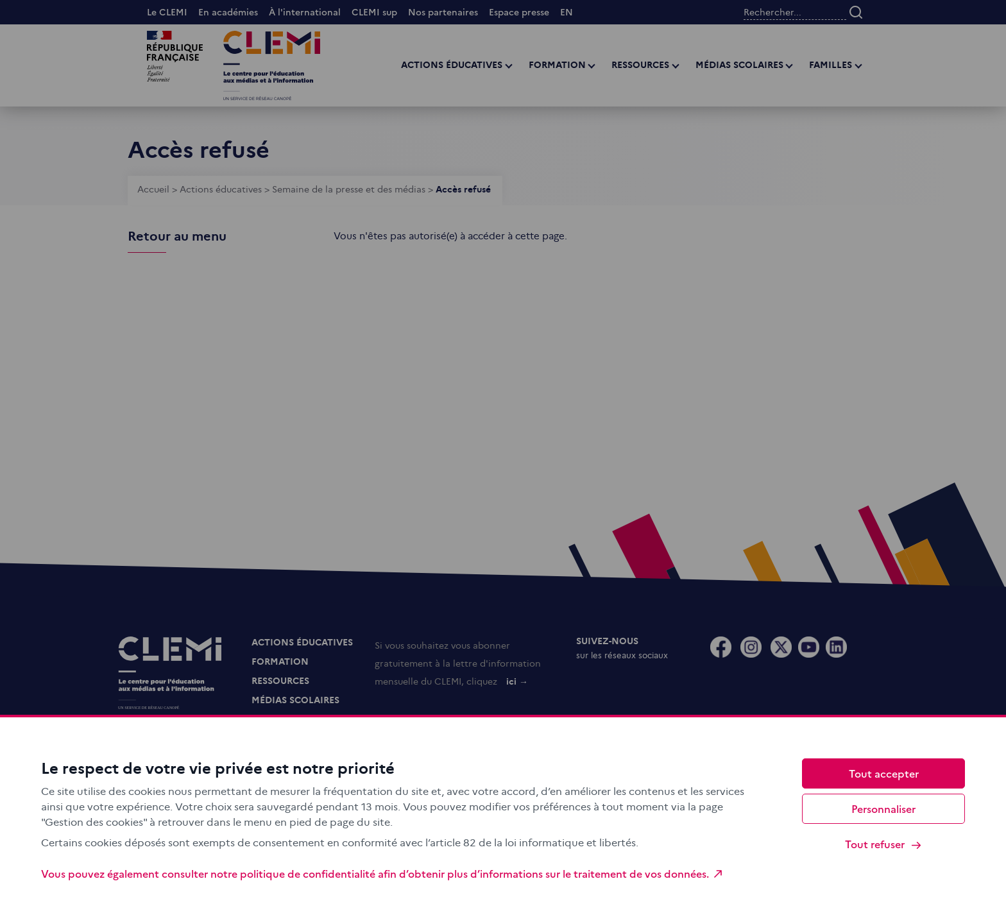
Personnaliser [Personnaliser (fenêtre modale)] (883, 808)
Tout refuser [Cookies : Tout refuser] (884, 844)
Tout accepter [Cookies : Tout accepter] (884, 773)
